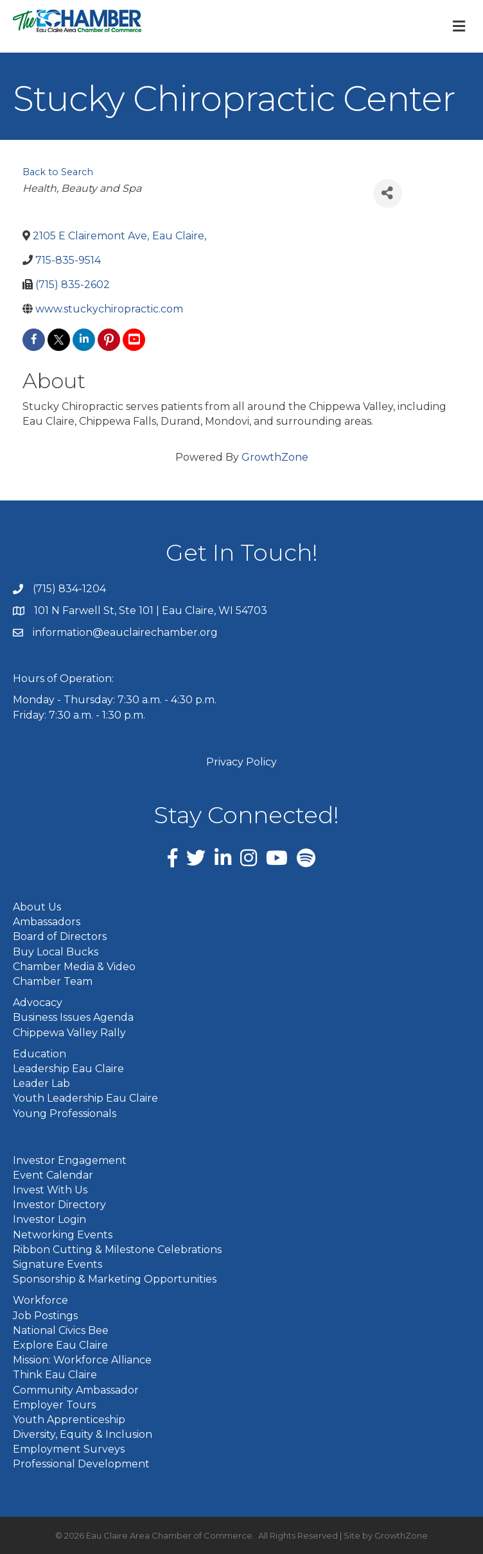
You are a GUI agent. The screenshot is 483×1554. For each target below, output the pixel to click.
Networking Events (62, 1235)
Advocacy (37, 1002)
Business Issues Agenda (73, 1017)
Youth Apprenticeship (69, 1419)
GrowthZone (275, 457)
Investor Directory (59, 1205)
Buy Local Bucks (55, 952)
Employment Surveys (69, 1449)
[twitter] (59, 340)
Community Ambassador (76, 1390)
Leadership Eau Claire (68, 1069)
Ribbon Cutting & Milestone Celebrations (117, 1249)
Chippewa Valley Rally (69, 1033)
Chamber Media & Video (74, 967)
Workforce (40, 1300)
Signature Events (57, 1264)
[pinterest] (109, 340)
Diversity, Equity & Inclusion (82, 1434)
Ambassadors (46, 922)
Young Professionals (64, 1113)
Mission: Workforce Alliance (82, 1360)
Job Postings (45, 1316)
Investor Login (49, 1219)
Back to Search (57, 172)
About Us (37, 907)
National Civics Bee (61, 1330)
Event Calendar (53, 1175)
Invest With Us (50, 1190)
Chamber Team (52, 981)
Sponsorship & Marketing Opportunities (114, 1279)
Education (39, 1054)
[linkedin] (84, 340)
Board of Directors (60, 936)
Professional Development (81, 1464)
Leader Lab (41, 1083)
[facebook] (33, 340)
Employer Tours (54, 1405)
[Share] (387, 193)
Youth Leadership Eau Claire (85, 1098)
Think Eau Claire (55, 1375)
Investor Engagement (70, 1160)
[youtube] (134, 340)
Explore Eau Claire (60, 1345)
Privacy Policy (241, 762)
